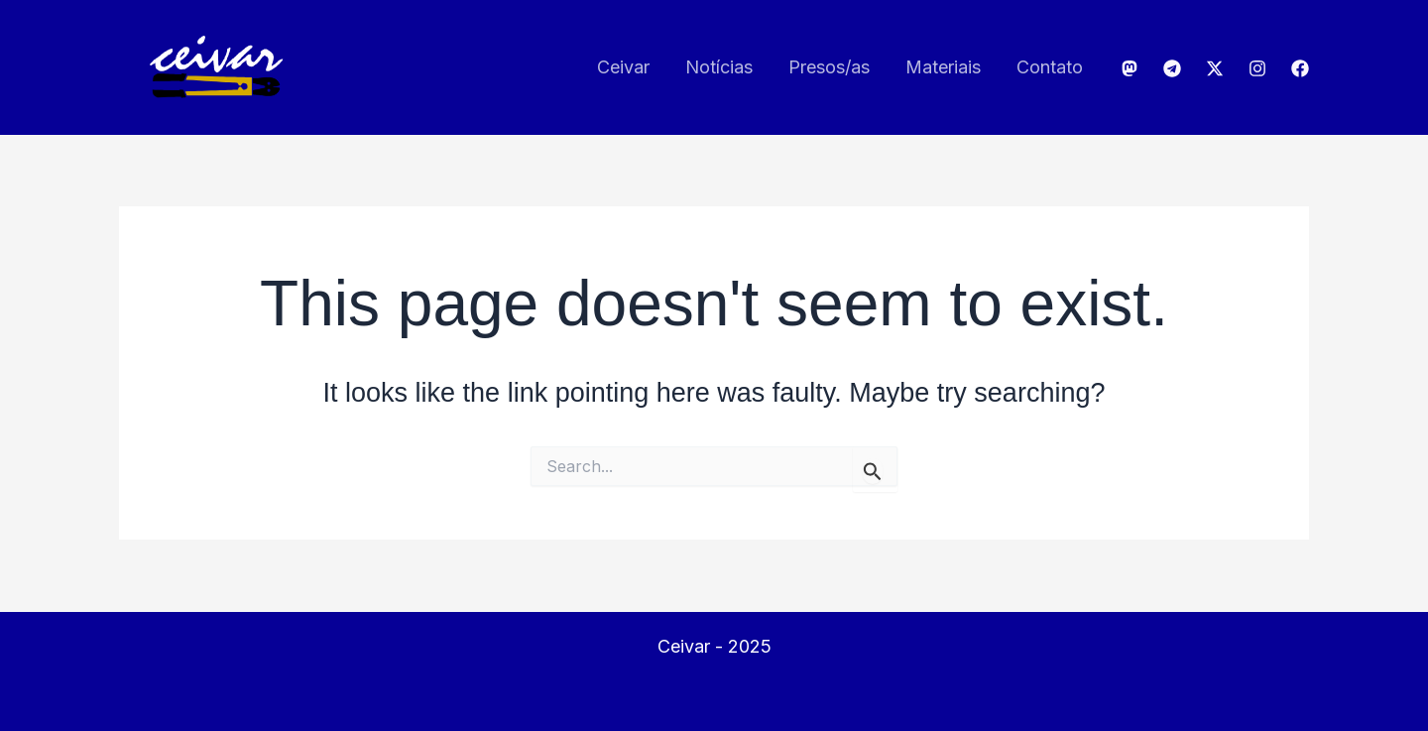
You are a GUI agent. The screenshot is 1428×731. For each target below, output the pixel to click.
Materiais (943, 67)
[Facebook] (1300, 68)
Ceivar (623, 67)
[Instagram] (1257, 68)
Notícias (719, 67)
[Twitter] (1215, 68)
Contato (1049, 67)
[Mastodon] (1129, 68)
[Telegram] (1172, 68)
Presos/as (829, 67)
